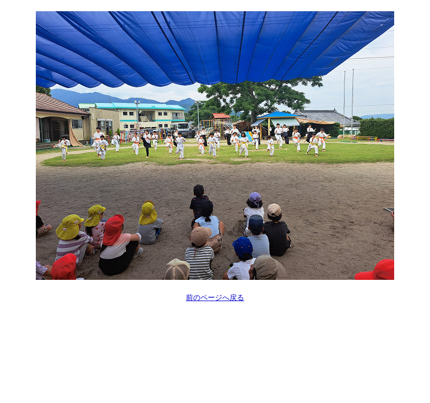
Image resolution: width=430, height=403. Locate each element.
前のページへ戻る (215, 297)
